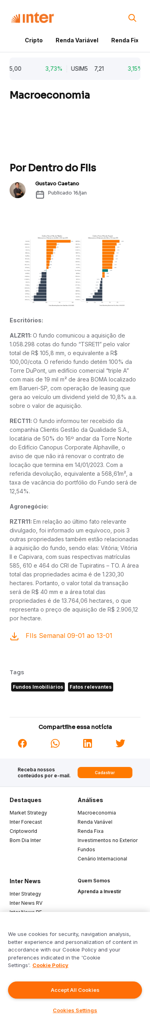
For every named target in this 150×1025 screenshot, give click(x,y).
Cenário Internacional (102, 859)
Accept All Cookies (75, 990)
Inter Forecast (26, 822)
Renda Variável (77, 40)
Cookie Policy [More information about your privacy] (50, 965)
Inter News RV (26, 903)
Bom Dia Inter (25, 840)
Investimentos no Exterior (108, 840)
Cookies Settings (75, 1010)
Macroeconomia (97, 813)
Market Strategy (28, 813)
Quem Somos (94, 881)
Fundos (86, 849)
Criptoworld (23, 831)
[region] (75, 968)
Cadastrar (105, 772)
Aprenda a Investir (99, 891)
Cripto (34, 40)
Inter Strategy (25, 894)
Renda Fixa (126, 40)
